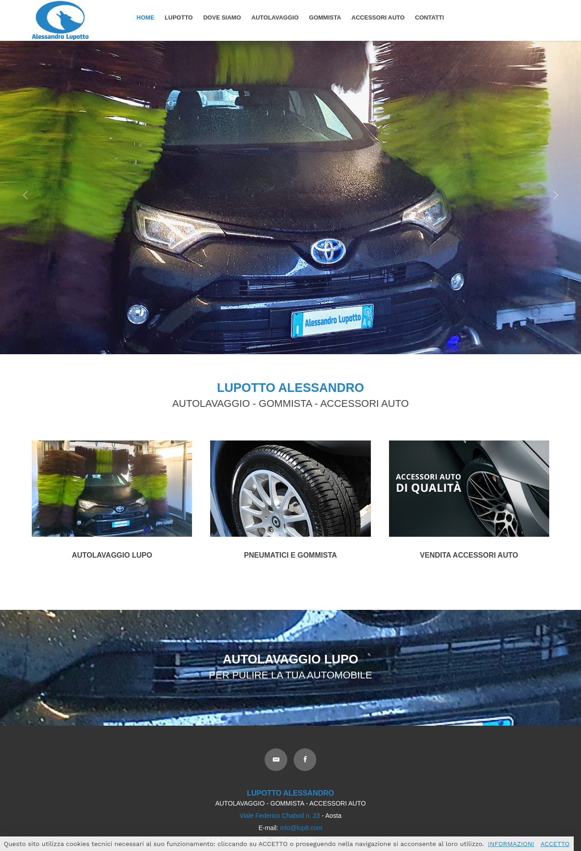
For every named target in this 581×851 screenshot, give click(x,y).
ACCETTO (555, 843)
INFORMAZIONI (511, 843)
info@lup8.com (301, 827)
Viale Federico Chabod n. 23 (280, 815)
